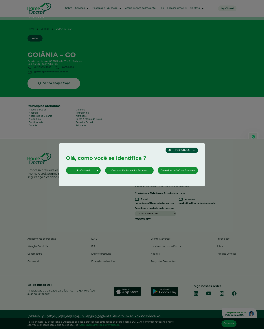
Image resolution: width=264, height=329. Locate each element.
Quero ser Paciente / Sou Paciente (129, 170)
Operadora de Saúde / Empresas (178, 170)
